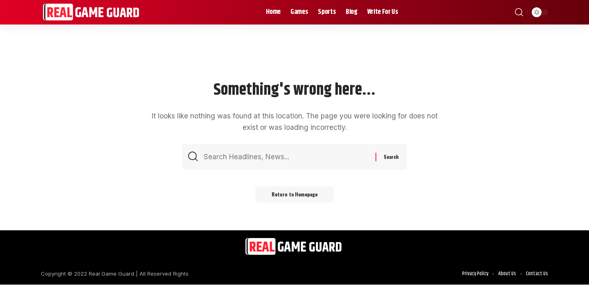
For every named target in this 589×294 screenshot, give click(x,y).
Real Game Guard (111, 273)
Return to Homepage (294, 194)
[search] (519, 12)
